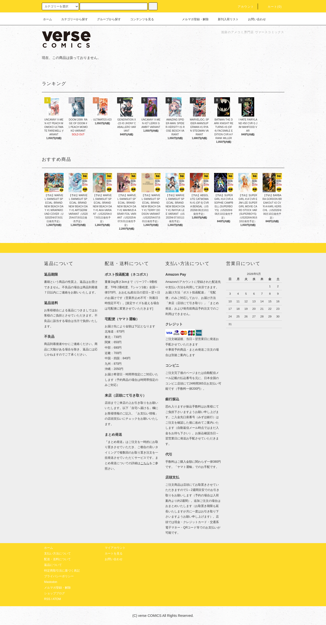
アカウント (243, 6)
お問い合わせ (254, 19)
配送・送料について (57, 559)
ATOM (56, 599)
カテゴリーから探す (71, 19)
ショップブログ (54, 593)
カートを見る (114, 553)
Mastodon (50, 582)
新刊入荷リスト (225, 19)
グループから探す (106, 19)
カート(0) (272, 6)
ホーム (47, 19)
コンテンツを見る (139, 19)
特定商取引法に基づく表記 (62, 570)
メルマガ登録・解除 (192, 19)
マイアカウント (115, 548)
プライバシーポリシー (59, 576)
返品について (53, 565)
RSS (47, 599)
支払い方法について (57, 553)
